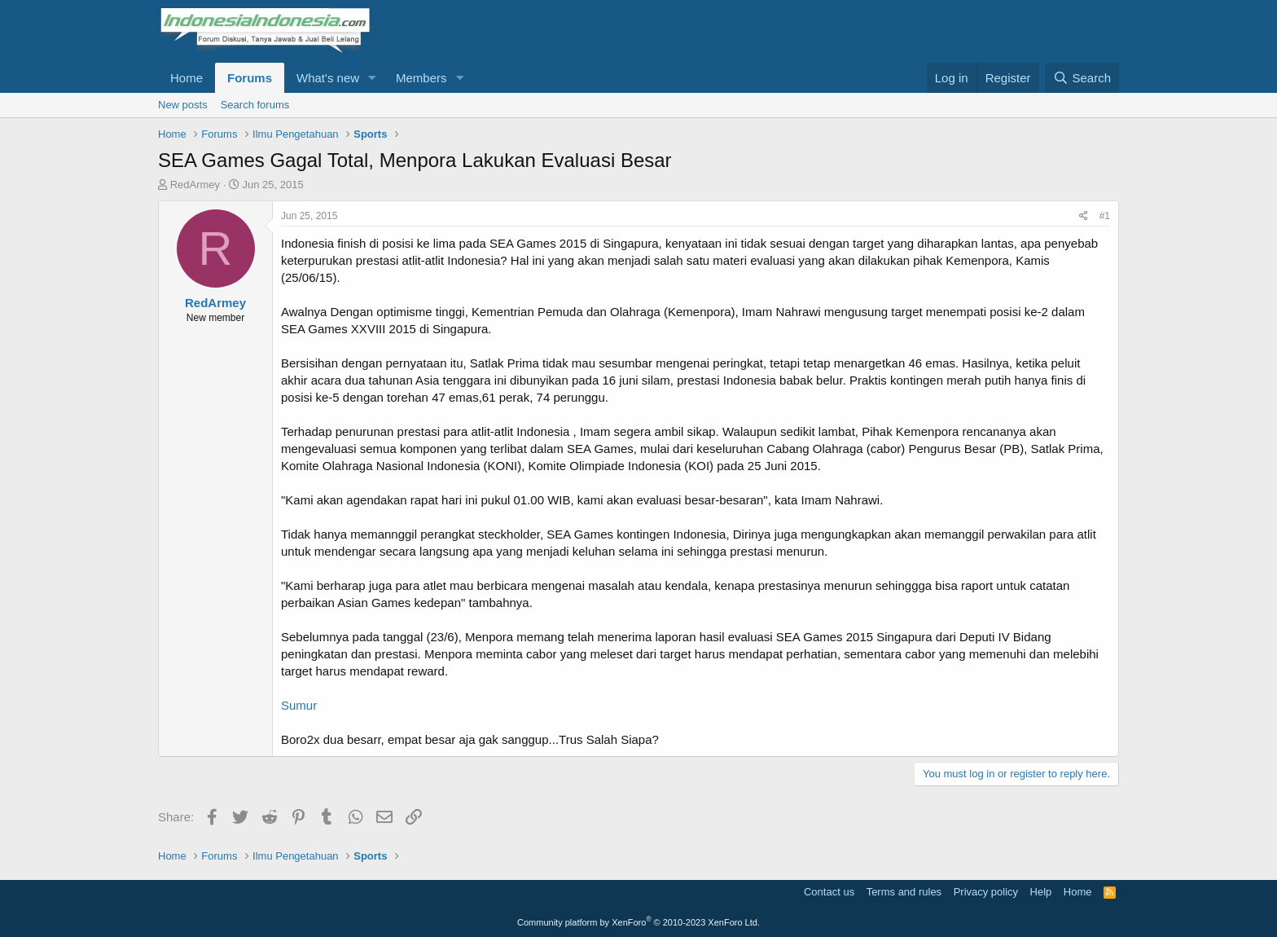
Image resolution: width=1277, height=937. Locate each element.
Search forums (255, 105)
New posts (183, 105)
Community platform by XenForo (638, 922)
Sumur (299, 705)
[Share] (1083, 216)
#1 (1104, 216)
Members (421, 78)
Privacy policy (986, 892)
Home (186, 78)
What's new (327, 78)
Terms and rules (904, 892)
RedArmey (195, 184)
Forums (249, 78)
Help (1041, 892)
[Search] (1082, 78)
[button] (372, 78)
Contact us (829, 892)
